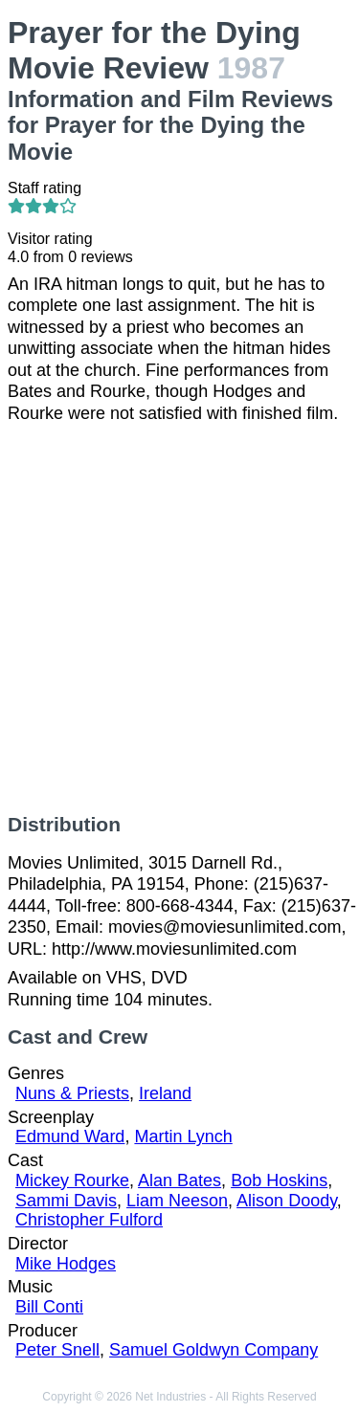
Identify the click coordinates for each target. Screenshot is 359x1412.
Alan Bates (179, 1180)
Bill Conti (49, 1306)
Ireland (165, 1093)
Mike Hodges (65, 1263)
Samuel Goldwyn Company (213, 1349)
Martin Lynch (183, 1136)
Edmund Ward (69, 1136)
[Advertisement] (179, 618)
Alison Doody (286, 1200)
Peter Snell (57, 1349)
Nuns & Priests (72, 1093)
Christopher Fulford (89, 1219)
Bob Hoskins (279, 1180)
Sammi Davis (66, 1200)
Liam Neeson (177, 1200)
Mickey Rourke (72, 1180)
